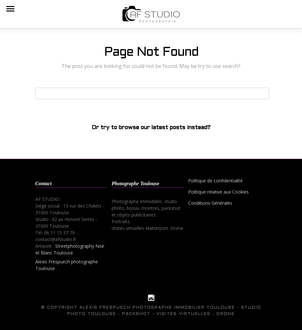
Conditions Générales (210, 203)
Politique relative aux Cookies (218, 192)
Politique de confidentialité (215, 181)
